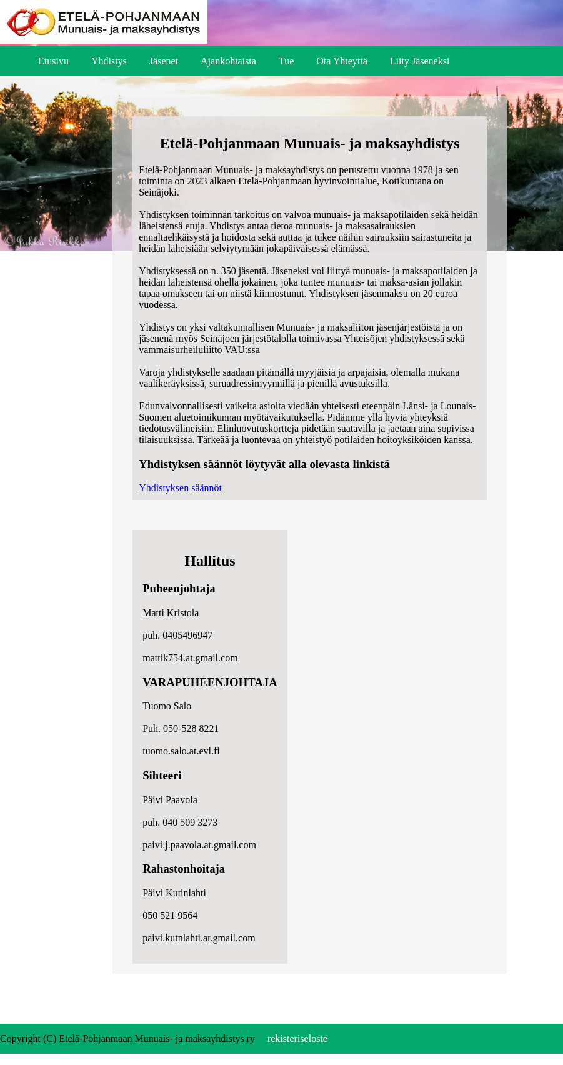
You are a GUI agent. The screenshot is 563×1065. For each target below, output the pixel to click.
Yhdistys (109, 61)
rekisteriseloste (297, 1038)
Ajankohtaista (228, 61)
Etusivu (53, 61)
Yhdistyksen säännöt (180, 487)
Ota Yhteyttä (341, 61)
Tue (286, 61)
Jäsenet (163, 61)
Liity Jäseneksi (420, 61)
